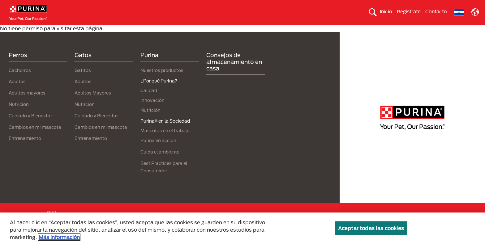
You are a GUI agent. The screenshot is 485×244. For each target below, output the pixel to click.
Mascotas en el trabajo (165, 141)
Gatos (68, 29)
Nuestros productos (171, 29)
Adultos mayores (27, 104)
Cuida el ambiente (299, 29)
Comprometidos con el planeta (371, 29)
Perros (33, 29)
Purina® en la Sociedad (236, 29)
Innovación (152, 111)
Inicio (386, 11)
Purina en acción (158, 151)
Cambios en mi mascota (35, 138)
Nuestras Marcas (113, 29)
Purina (149, 66)
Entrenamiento (25, 149)
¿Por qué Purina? (441, 29)
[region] (242, 228)
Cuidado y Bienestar (30, 126)
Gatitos (83, 81)
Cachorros (20, 81)
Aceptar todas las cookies (371, 228)
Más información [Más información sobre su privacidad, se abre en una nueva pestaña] (59, 237)
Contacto (436, 11)
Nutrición (19, 115)
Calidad (148, 101)
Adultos (17, 92)
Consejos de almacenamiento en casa (234, 73)
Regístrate (409, 11)
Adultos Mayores (93, 104)
